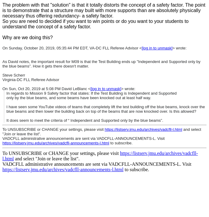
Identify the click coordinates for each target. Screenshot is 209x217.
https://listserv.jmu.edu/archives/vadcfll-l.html (143, 129)
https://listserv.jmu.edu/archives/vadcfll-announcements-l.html (55, 143)
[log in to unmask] (157, 48)
